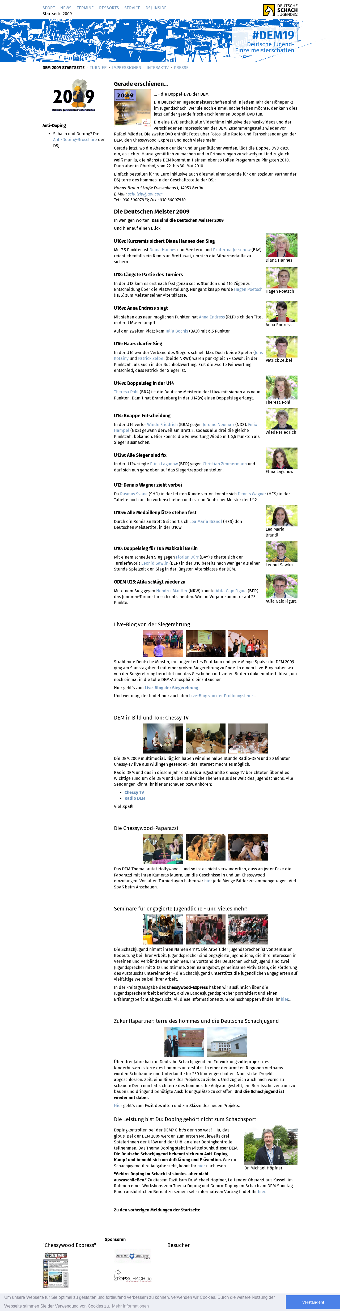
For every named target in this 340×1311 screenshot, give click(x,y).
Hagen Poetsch (248, 289)
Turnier (98, 67)
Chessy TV (134, 792)
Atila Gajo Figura (231, 590)
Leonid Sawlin (154, 563)
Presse (181, 67)
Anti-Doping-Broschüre (75, 139)
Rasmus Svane (134, 493)
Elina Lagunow (164, 463)
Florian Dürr (187, 557)
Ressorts (109, 7)
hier (208, 880)
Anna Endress (212, 317)
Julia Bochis (176, 331)
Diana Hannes (163, 249)
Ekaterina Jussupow (231, 249)
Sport (48, 7)
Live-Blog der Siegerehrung (171, 687)
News (65, 7)
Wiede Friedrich (162, 424)
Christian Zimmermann (225, 463)
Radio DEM (135, 798)
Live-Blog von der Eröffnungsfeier (221, 695)
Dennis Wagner (252, 493)
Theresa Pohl (126, 391)
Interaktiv (158, 67)
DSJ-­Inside (156, 7)
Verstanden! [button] (313, 1302)
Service (132, 7)
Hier (118, 1105)
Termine (85, 7)
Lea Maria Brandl (205, 521)
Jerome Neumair (218, 424)
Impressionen (126, 67)
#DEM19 (273, 35)
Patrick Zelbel (151, 358)
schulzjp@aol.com (145, 194)
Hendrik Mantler (172, 590)
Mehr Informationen (130, 1306)
